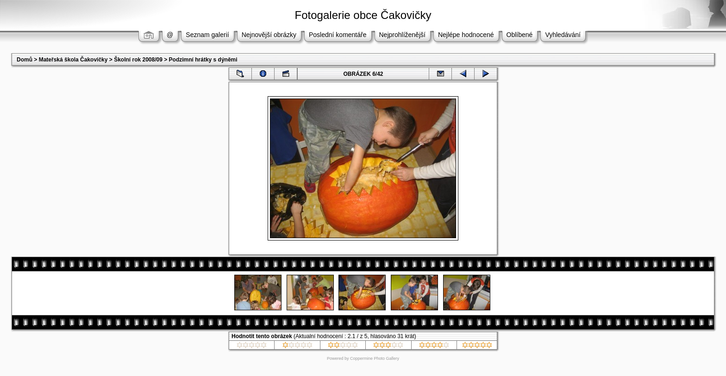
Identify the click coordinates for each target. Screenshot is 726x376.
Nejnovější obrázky (269, 34)
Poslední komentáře (338, 34)
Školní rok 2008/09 (138, 59)
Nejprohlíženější (402, 34)
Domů (24, 59)
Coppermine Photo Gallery (374, 358)
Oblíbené (520, 34)
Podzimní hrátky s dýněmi (203, 59)
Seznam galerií (207, 34)
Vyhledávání (563, 34)
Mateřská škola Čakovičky (73, 59)
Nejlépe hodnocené (466, 34)
